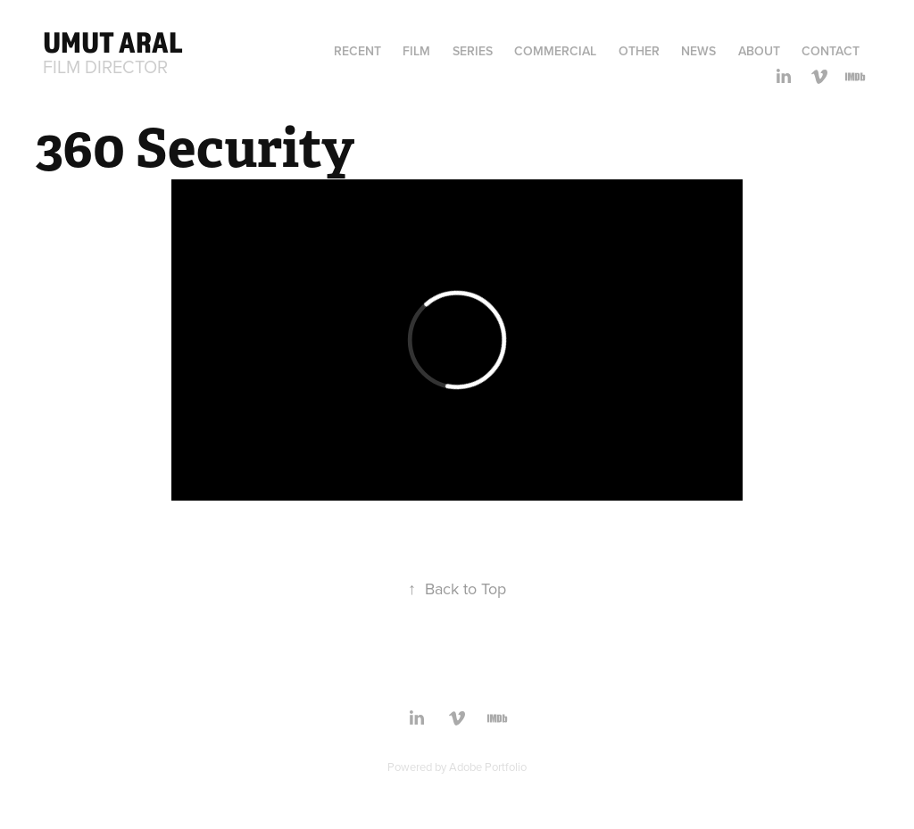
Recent (357, 51)
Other (639, 51)
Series (473, 51)
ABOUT (759, 51)
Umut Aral (113, 42)
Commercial (555, 51)
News (698, 51)
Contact (831, 51)
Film (416, 51)
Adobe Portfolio (488, 767)
